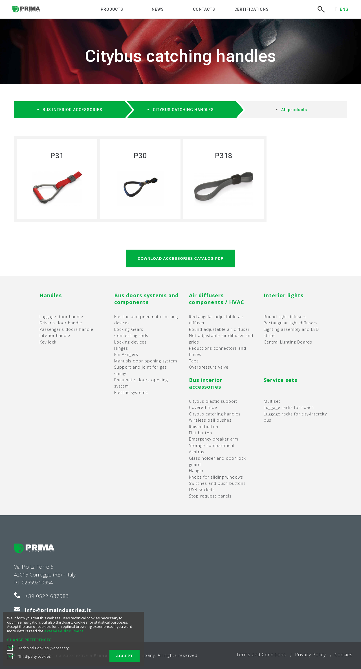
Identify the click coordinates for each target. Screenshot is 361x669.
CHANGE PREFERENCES (29, 640)
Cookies (343, 655)
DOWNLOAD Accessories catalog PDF (180, 258)
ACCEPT (124, 656)
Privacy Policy (310, 655)
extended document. (64, 631)
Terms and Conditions (261, 655)
